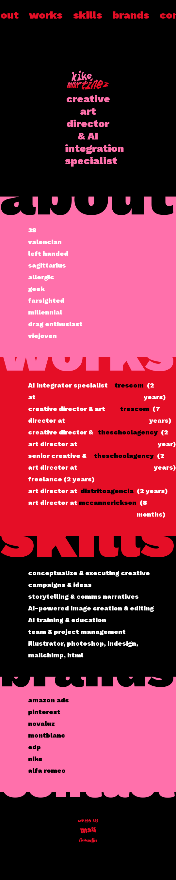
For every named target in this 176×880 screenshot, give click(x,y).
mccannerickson (107, 502)
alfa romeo (47, 770)
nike (35, 759)
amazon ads (48, 700)
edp (34, 747)
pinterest (44, 712)
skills (87, 15)
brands (131, 15)
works (46, 15)
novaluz (41, 723)
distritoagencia (107, 491)
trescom (129, 385)
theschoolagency (128, 432)
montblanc (46, 735)
